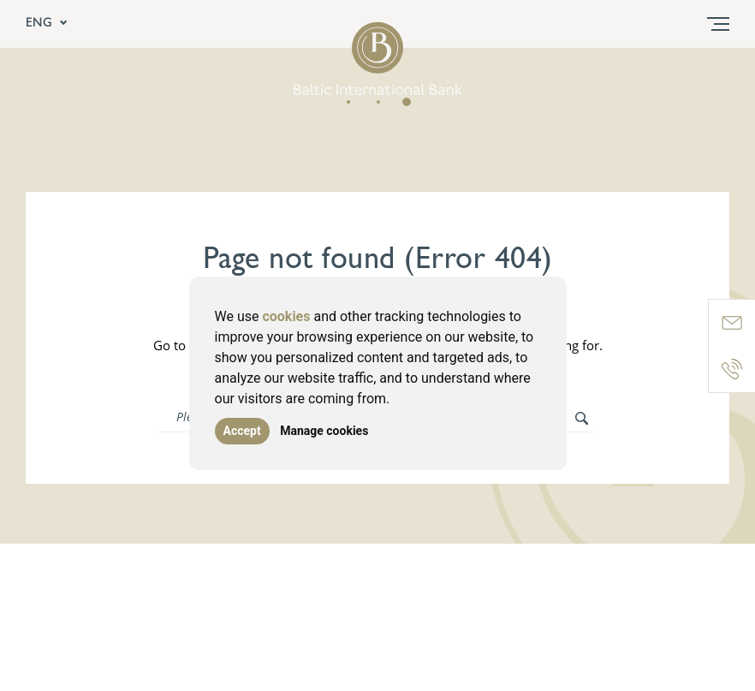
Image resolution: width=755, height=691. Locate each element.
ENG (47, 24)
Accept (242, 431)
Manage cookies (324, 431)
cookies (286, 316)
